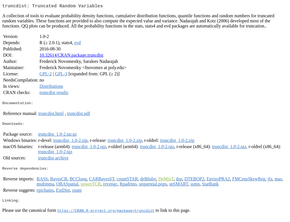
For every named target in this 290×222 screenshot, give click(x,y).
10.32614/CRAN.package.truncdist (71, 56)
